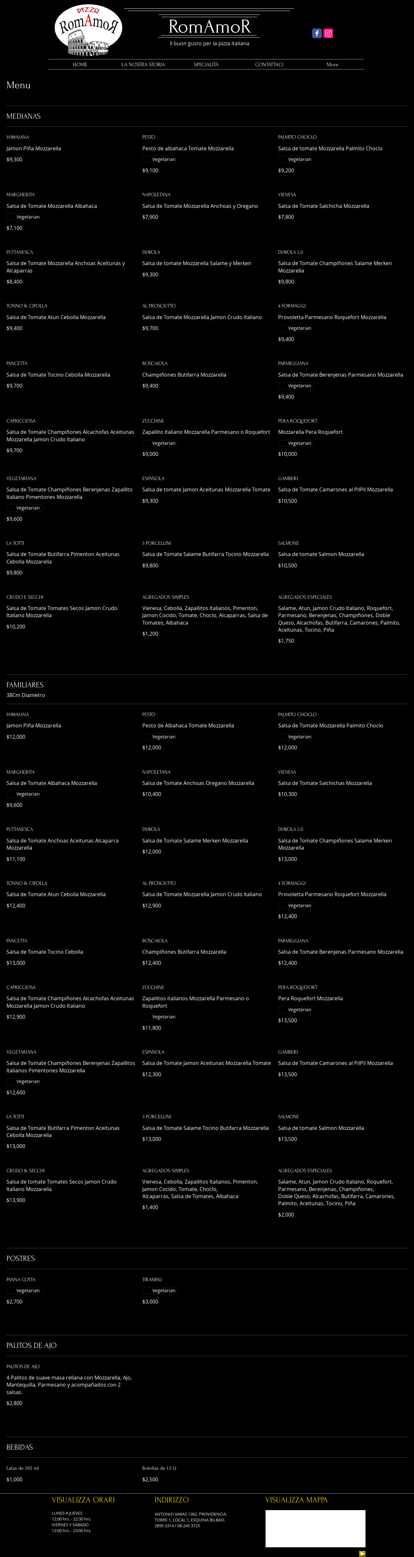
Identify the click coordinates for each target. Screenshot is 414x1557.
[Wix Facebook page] (317, 33)
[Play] (362, 1554)
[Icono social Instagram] (328, 33)
